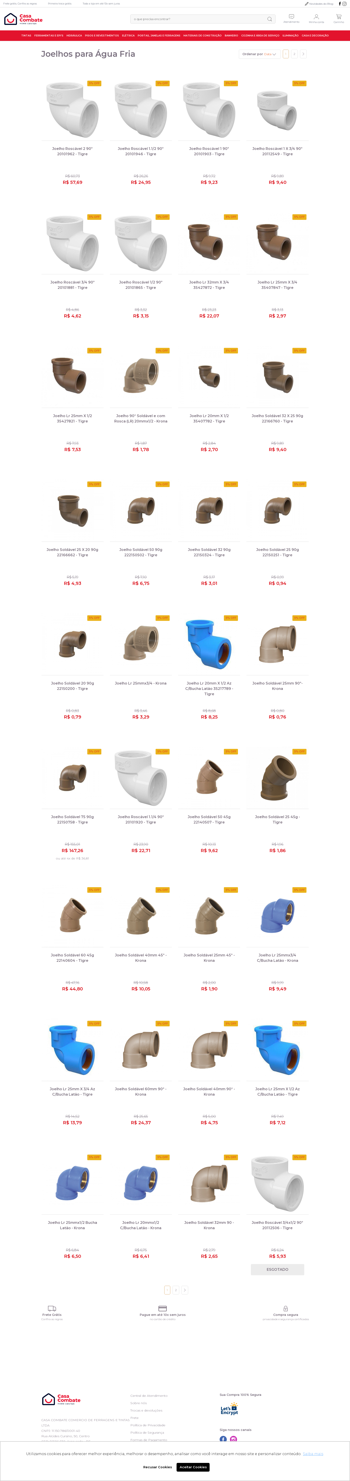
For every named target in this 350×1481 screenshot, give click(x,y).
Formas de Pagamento (148, 1440)
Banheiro (231, 35)
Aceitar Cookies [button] (193, 1467)
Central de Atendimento (149, 1396)
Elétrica (128, 35)
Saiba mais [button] (313, 1454)
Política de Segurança (147, 1433)
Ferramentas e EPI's (48, 35)
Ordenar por (252, 54)
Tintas (26, 35)
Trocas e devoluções (146, 1410)
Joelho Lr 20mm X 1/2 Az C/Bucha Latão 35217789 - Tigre (209, 688)
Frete (134, 1418)
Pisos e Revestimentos (102, 35)
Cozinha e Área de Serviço (260, 35)
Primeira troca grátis (59, 3)
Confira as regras (52, 1319)
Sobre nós (138, 1403)
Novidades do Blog (321, 3)
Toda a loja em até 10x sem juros (101, 3)
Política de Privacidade (147, 1425)
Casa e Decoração (315, 35)
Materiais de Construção (202, 35)
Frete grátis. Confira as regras (20, 3)
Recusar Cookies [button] (157, 1467)
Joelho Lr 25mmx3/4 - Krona (141, 683)
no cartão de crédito (162, 1319)
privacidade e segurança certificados (286, 1319)
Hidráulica (74, 35)
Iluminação (291, 35)
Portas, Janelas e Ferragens (159, 35)
